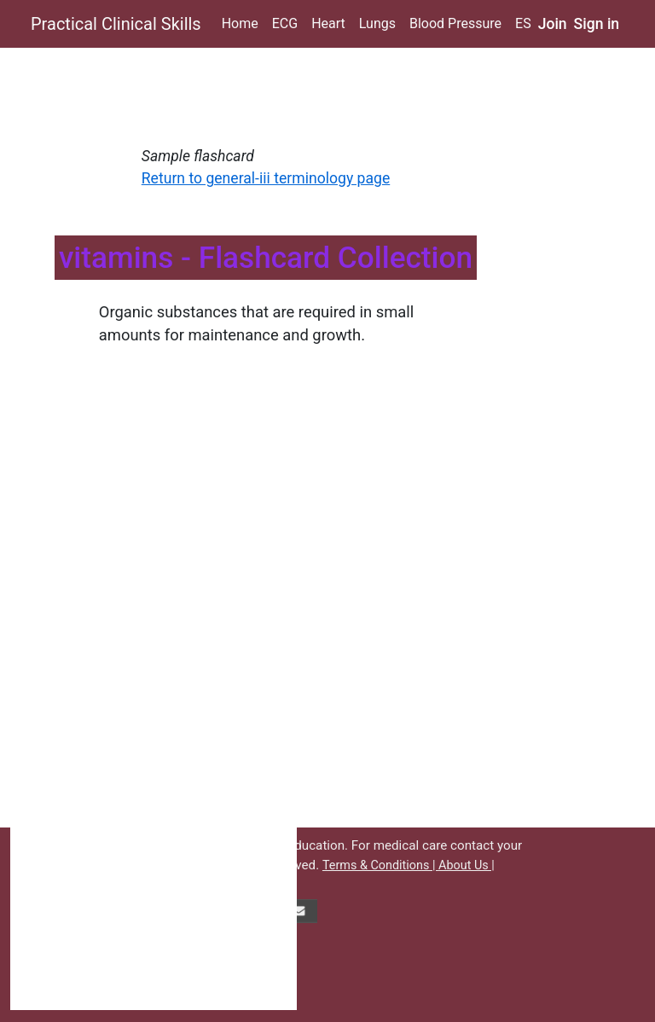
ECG (285, 23)
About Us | (466, 865)
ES (523, 23)
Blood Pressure (455, 23)
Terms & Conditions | (380, 865)
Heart (328, 23)
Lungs (377, 23)
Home (240, 23)
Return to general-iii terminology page (266, 178)
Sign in (597, 23)
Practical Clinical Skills (116, 24)
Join (552, 23)
